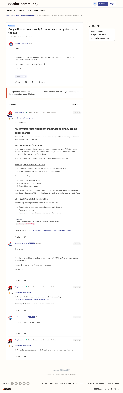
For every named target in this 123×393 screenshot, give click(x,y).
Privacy (116, 389)
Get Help (11, 10)
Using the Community (98, 35)
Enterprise (90, 383)
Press (75, 383)
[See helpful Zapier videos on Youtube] (28, 383)
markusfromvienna (21, 43)
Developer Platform (63, 383)
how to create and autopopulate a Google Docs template (50, 230)
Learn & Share (24, 10)
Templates (100, 383)
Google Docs (21, 76)
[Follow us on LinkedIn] (16, 383)
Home (8, 16)
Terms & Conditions (53, 374)
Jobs (81, 383)
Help (51, 383)
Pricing (44, 383)
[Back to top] (119, 372)
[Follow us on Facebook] (12, 383)
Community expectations (100, 38)
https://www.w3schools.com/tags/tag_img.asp (32, 299)
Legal (110, 389)
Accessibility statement (68, 374)
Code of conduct (97, 31)
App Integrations (113, 383)
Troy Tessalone (20, 112)
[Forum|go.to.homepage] (22, 4)
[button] (103, 4)
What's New (39, 10)
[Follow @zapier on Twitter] (24, 383)
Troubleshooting (27, 16)
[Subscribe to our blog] (20, 383)
